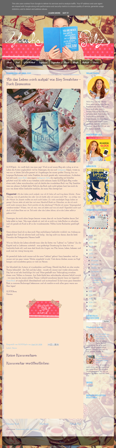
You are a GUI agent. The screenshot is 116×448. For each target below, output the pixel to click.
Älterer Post (75, 424)
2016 (91, 295)
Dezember (95, 261)
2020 (91, 254)
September (95, 272)
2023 (91, 243)
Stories (96, 62)
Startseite (44, 424)
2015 (91, 299)
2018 (91, 288)
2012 (91, 310)
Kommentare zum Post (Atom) (27, 429)
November (95, 264)
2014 (91, 302)
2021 (91, 250)
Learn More (54, 13)
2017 (91, 291)
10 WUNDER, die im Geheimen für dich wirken (102, 337)
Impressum (43, 62)
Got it (66, 13)
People (75, 62)
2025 (91, 235)
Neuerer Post (12, 424)
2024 (91, 239)
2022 (91, 246)
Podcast (85, 62)
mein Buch (22, 178)
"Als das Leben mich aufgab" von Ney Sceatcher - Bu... (98, 280)
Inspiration (55, 62)
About (9, 62)
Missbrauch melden (94, 327)
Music (66, 62)
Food (17, 62)
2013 (91, 306)
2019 (91, 257)
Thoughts (9, 67)
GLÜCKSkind (29, 62)
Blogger (62, 442)
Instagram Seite (43, 178)
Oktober (94, 268)
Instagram (61, 170)
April (93, 275)
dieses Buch (10, 281)
